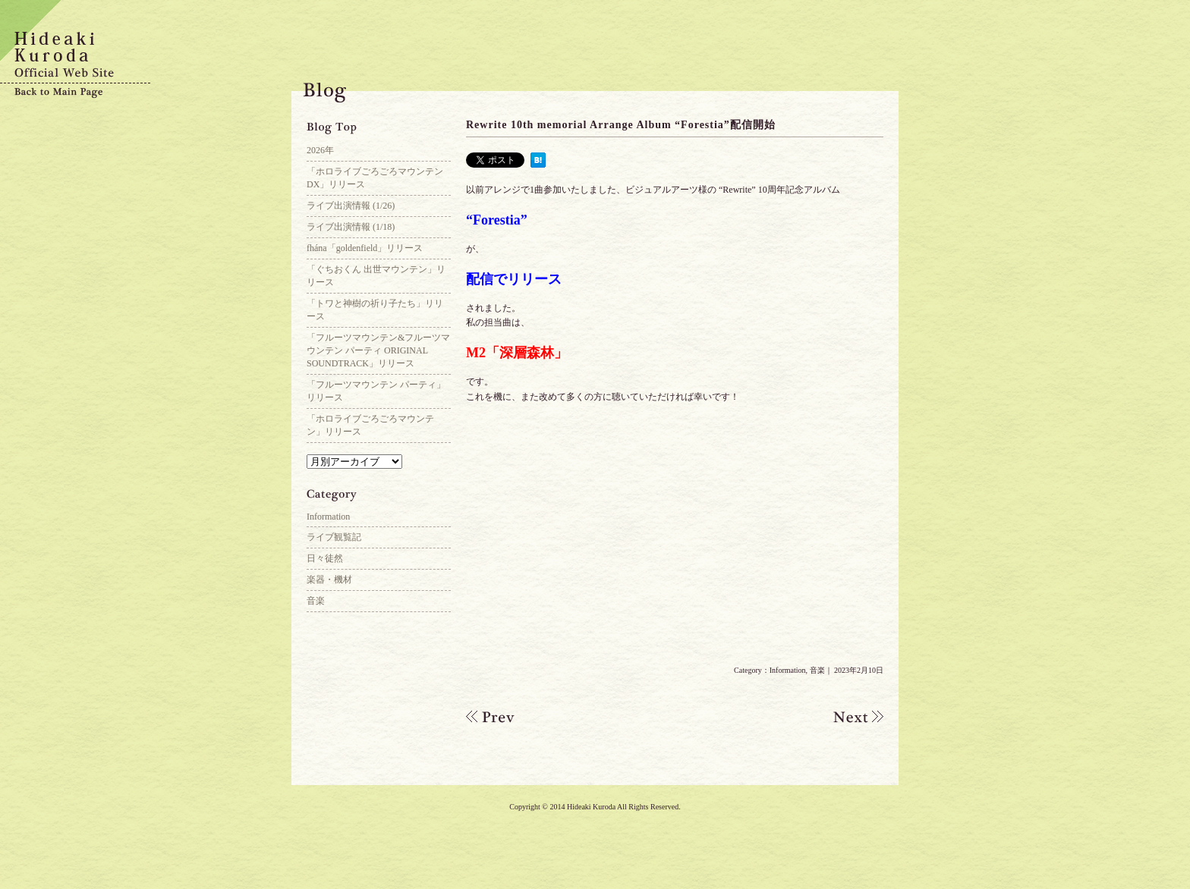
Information (788, 670)
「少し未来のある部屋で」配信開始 (845, 716)
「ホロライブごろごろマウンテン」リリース (370, 425)
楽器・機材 (329, 579)
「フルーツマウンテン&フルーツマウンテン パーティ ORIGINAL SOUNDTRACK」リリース (378, 350)
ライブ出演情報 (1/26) (351, 205)
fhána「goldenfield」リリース (365, 248)
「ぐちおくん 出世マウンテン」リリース (376, 275)
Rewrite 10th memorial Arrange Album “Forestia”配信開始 (621, 124)
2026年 (320, 150)
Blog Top (379, 129)
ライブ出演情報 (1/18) (351, 226)
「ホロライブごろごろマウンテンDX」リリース (375, 178)
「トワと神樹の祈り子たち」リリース (375, 310)
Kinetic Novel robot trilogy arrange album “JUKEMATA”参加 (504, 716)
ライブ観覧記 (334, 537)
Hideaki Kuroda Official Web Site (76, 57)
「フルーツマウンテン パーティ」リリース (376, 391)
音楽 (817, 670)
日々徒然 (325, 558)
